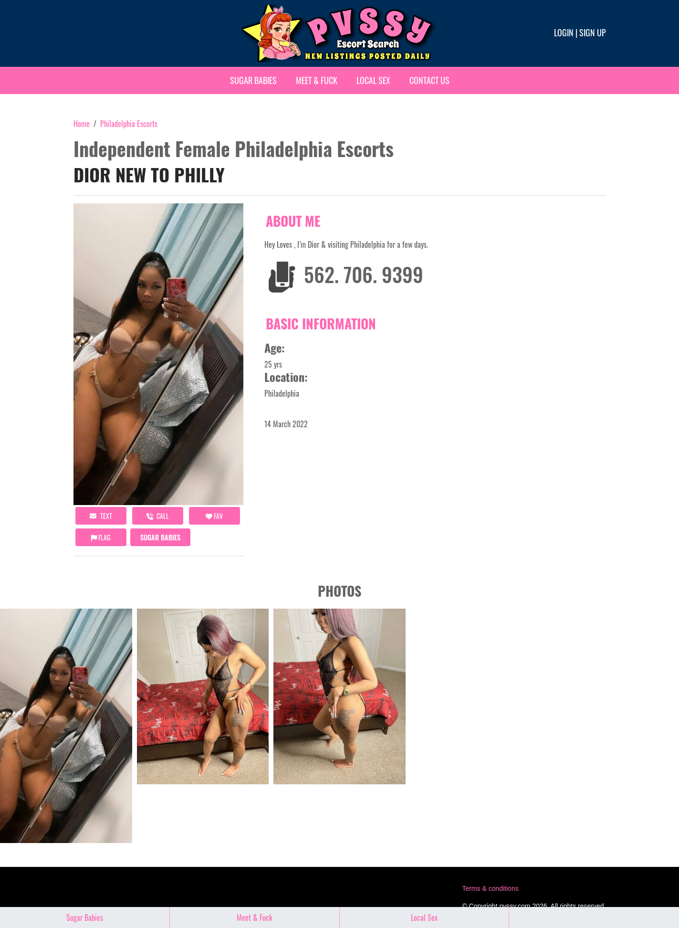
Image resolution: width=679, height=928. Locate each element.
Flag (100, 537)
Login (564, 32)
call (157, 516)
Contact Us (429, 80)
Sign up (592, 32)
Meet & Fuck (316, 80)
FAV (214, 516)
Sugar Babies (253, 80)
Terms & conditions (490, 888)
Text (101, 516)
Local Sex (373, 80)
